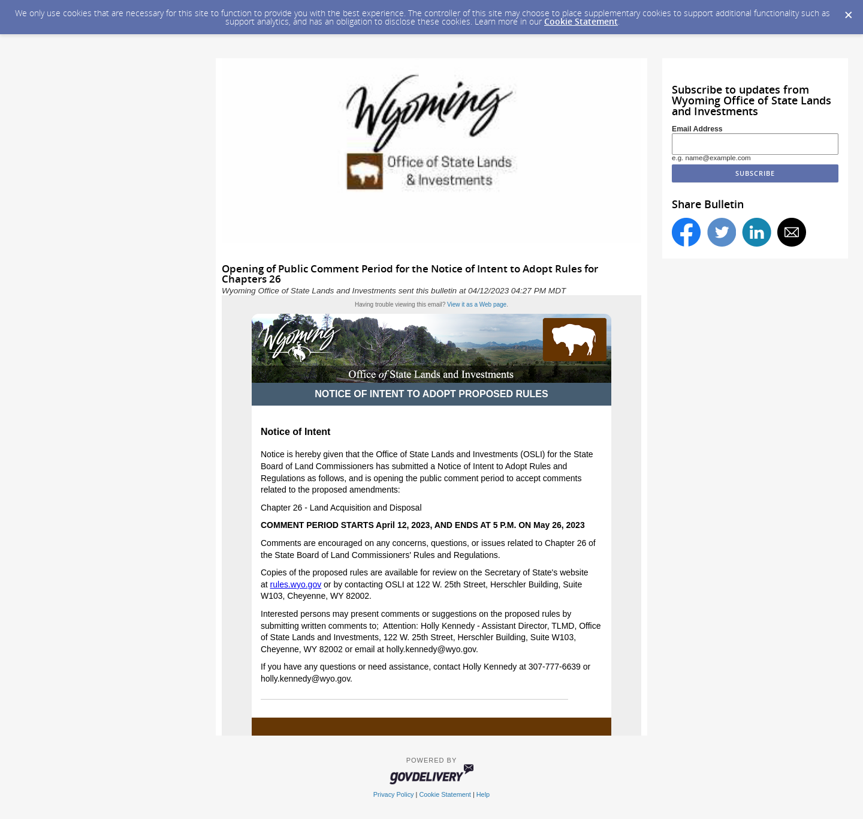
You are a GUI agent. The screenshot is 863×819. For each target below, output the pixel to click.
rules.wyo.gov (296, 584)
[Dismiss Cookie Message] (848, 11)
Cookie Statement (581, 21)
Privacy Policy (393, 794)
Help (483, 794)
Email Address (697, 129)
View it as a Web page (476, 304)
